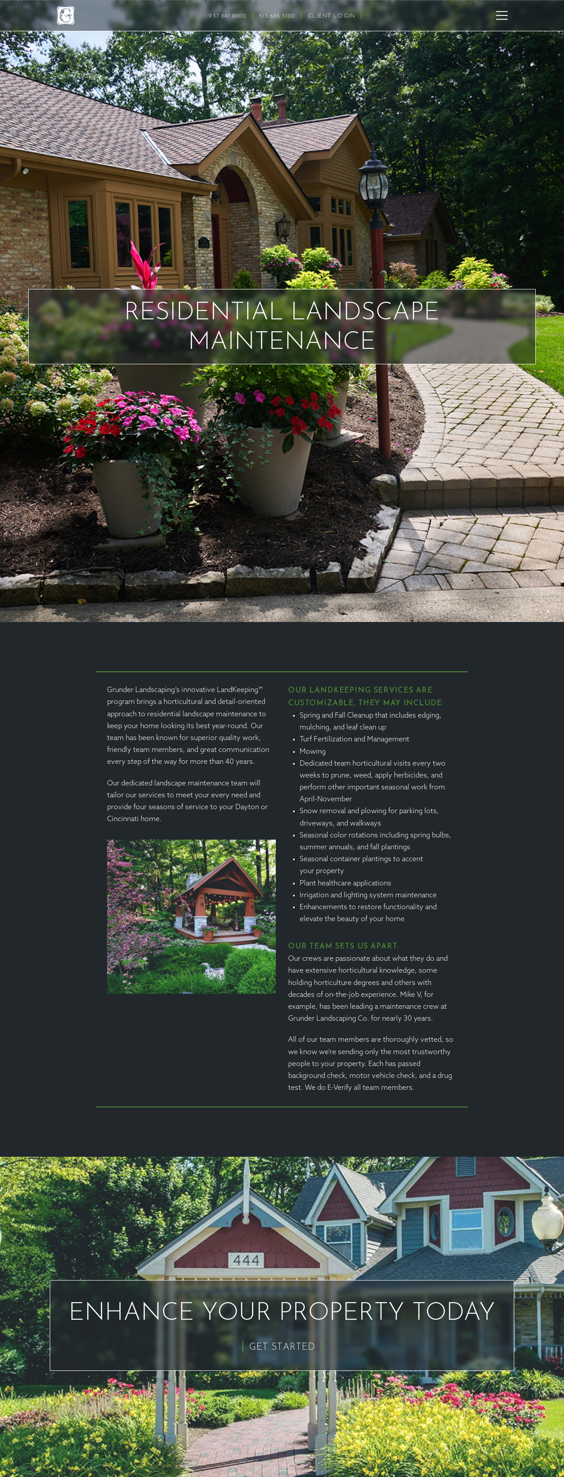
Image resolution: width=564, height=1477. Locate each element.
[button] (502, 15)
